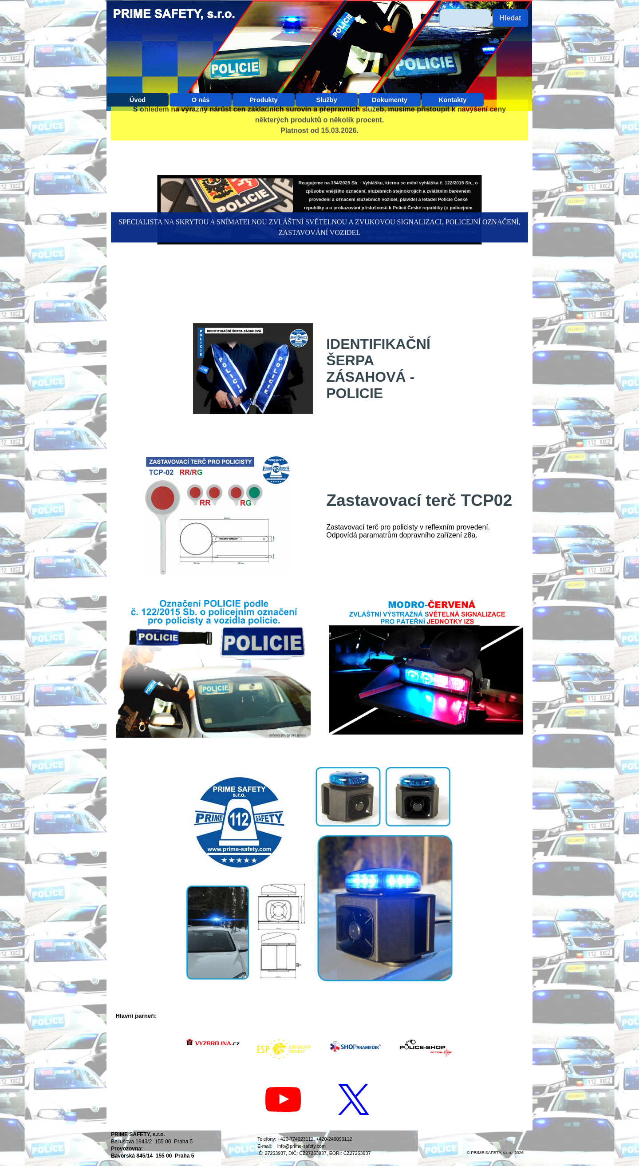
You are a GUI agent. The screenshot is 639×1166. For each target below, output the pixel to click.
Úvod (138, 99)
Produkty (263, 99)
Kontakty (453, 99)
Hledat (510, 18)
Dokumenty (389, 99)
